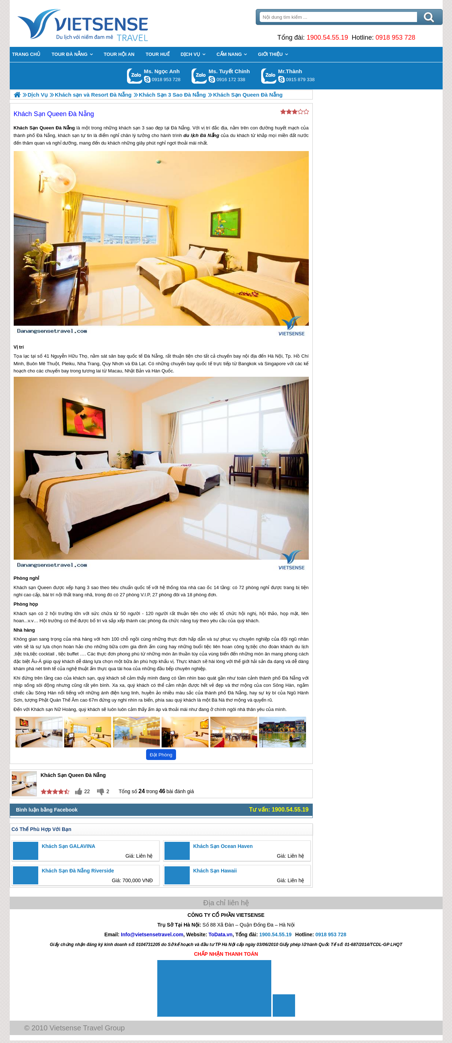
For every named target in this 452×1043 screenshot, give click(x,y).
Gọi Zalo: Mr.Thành (269, 76)
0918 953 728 (395, 37)
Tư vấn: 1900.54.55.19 (279, 809)
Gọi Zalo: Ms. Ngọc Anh (135, 76)
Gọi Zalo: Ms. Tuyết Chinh (199, 76)
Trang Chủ (101, 23)
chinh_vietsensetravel (211, 79)
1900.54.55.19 (327, 37)
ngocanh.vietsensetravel (147, 79)
